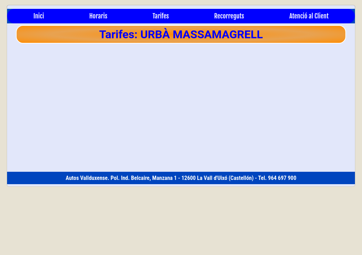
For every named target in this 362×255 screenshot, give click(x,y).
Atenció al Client (308, 16)
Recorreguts (229, 16)
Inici (38, 16)
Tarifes (161, 16)
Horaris (98, 16)
